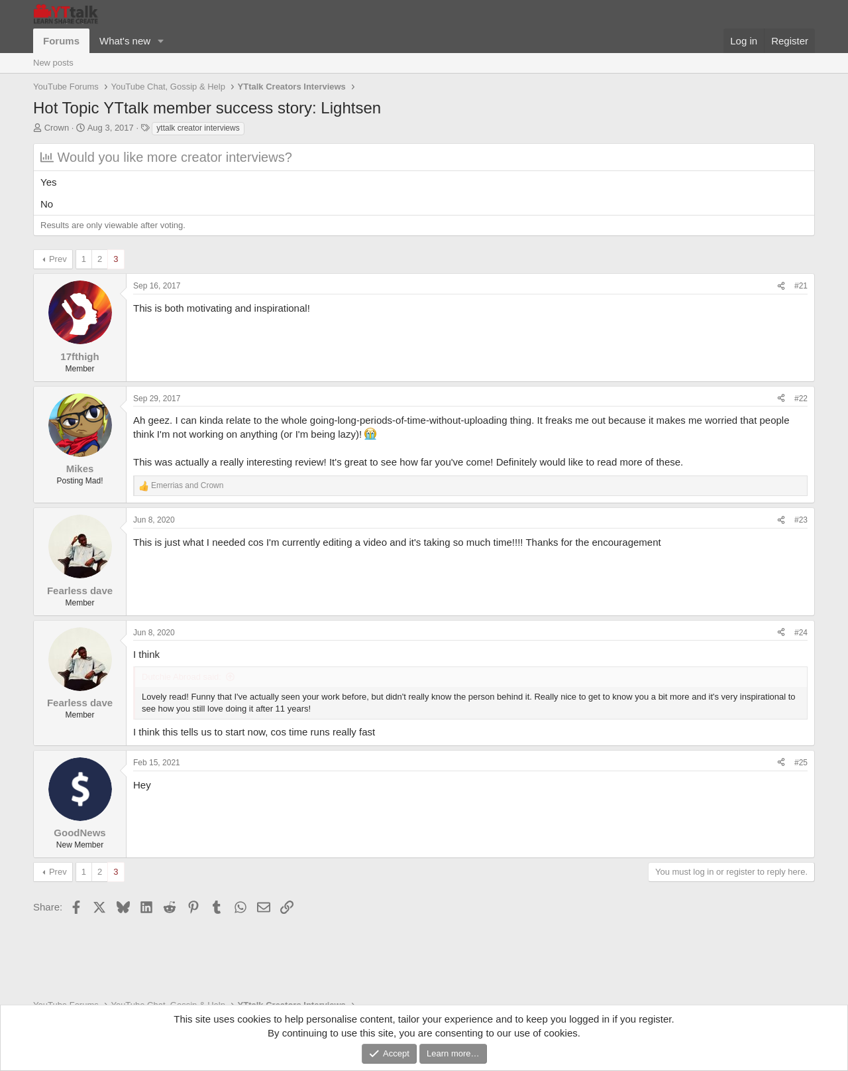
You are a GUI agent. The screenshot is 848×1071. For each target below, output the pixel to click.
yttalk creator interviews (197, 128)
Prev (58, 259)
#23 (801, 520)
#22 (801, 398)
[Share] (781, 286)
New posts (53, 63)
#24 (801, 632)
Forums (61, 40)
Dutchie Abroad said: (181, 677)
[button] (161, 41)
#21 (801, 285)
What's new (124, 40)
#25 (801, 762)
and (187, 485)
